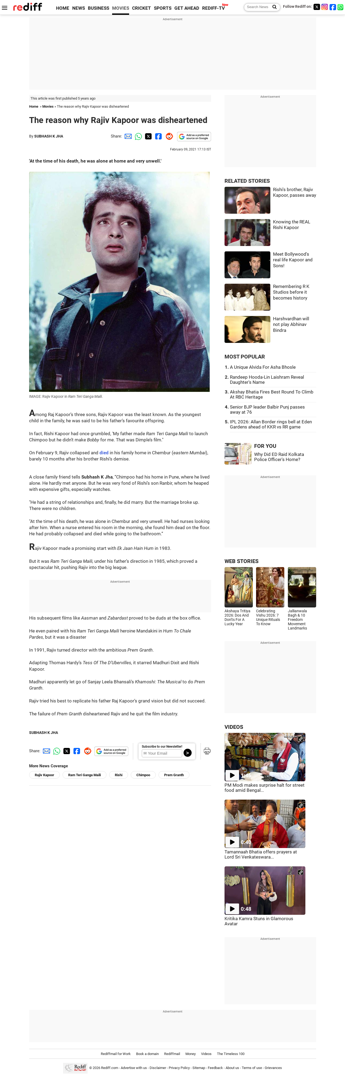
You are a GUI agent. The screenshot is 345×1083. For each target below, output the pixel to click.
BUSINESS (98, 8)
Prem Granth (174, 775)
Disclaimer (158, 1068)
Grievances (273, 1068)
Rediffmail (172, 1054)
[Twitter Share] (148, 136)
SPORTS (162, 8)
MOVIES (120, 8)
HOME (62, 8)
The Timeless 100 (230, 1054)
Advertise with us (134, 1068)
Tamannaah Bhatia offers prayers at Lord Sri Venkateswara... (261, 854)
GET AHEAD (186, 8)
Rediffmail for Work (116, 1054)
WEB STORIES (241, 561)
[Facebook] (333, 6)
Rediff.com (109, 1068)
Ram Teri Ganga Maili (84, 775)
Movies (48, 106)
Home (33, 106)
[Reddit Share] (168, 136)
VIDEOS (234, 727)
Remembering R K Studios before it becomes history (291, 292)
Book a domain (147, 1054)
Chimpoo (143, 775)
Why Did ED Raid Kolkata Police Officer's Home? (279, 457)
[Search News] (273, 7)
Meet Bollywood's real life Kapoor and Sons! (293, 260)
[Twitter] (317, 6)
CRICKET (141, 8)
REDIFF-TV (213, 8)
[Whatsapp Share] (137, 136)
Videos (206, 1054)
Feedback (215, 1068)
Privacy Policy (179, 1068)
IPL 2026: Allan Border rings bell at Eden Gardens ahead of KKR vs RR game (271, 424)
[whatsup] (341, 6)
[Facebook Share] (158, 136)
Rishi (118, 775)
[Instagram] (325, 6)
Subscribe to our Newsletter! (162, 746)
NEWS (78, 8)
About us (232, 1068)
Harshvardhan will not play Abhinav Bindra (291, 324)
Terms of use (252, 1068)
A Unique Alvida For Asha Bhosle (263, 367)
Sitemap (198, 1068)
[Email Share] (127, 136)
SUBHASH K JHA (48, 136)
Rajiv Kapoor (44, 775)
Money (190, 1054)
